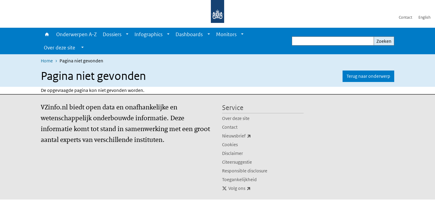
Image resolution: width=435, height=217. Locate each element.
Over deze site (236, 118)
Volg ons (252, 188)
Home (47, 34)
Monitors (226, 34)
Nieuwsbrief (250, 136)
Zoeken (384, 41)
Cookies (230, 144)
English (424, 17)
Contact (405, 17)
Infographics (148, 34)
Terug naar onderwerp (368, 76)
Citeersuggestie (237, 162)
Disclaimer (232, 153)
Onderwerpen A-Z (76, 34)
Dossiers (112, 34)
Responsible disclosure (244, 171)
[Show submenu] (127, 34)
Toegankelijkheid (239, 179)
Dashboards (189, 34)
